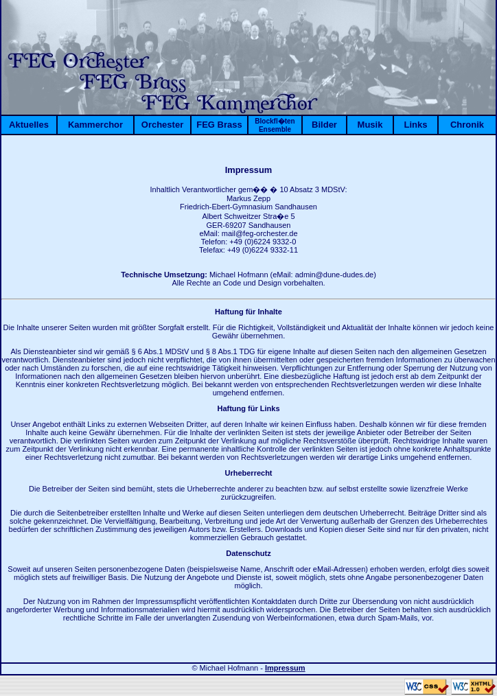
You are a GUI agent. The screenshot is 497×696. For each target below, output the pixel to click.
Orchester (162, 124)
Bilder (324, 124)
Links (416, 124)
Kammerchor (95, 124)
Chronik (467, 124)
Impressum (285, 668)
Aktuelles (29, 124)
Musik (370, 124)
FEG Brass (219, 124)
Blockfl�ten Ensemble (274, 125)
